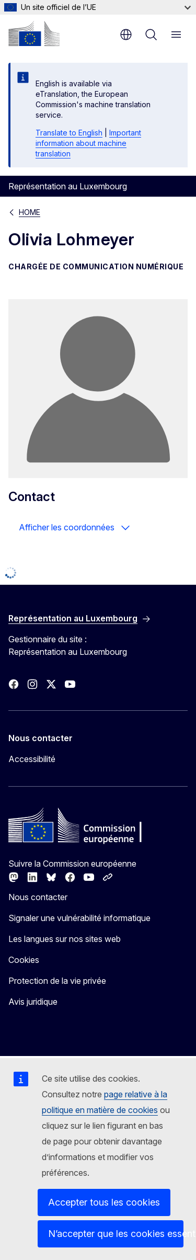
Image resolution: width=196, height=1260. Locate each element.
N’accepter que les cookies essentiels (115, 1233)
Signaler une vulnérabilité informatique (79, 918)
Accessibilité (31, 759)
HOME (29, 212)
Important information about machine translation (88, 143)
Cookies (23, 960)
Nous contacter (37, 897)
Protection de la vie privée (57, 980)
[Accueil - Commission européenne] (34, 33)
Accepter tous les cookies (104, 1202)
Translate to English (69, 132)
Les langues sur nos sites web (64, 939)
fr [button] (126, 34)
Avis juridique (32, 1001)
